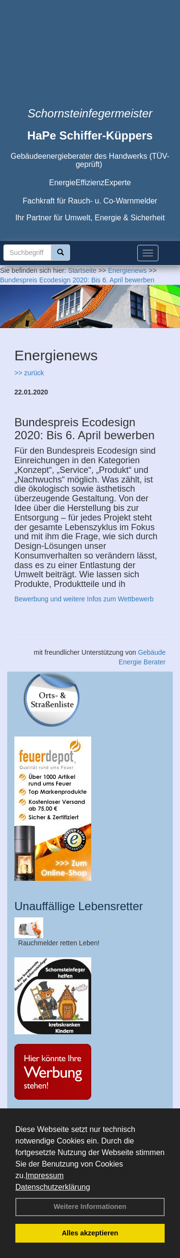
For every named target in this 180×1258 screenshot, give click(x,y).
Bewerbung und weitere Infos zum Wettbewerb (84, 599)
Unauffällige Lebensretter (78, 906)
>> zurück (29, 373)
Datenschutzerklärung (52, 1187)
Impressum (44, 1175)
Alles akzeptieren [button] (90, 1233)
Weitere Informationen (90, 1206)
